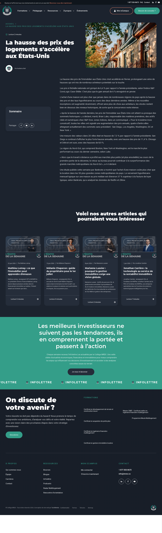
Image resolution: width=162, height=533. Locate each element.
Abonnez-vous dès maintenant (81, 3)
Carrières (9, 479)
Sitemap (90, 507)
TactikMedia (55, 507)
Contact (147, 2)
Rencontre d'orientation (53, 493)
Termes (74, 507)
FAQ (141, 2)
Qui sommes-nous (13, 470)
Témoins (82, 507)
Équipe (8, 474)
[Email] (26, 125)
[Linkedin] (32, 125)
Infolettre (47, 479)
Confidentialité (64, 507)
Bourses (46, 470)
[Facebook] (21, 125)
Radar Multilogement (52, 488)
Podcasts (47, 483)
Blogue (46, 474)
